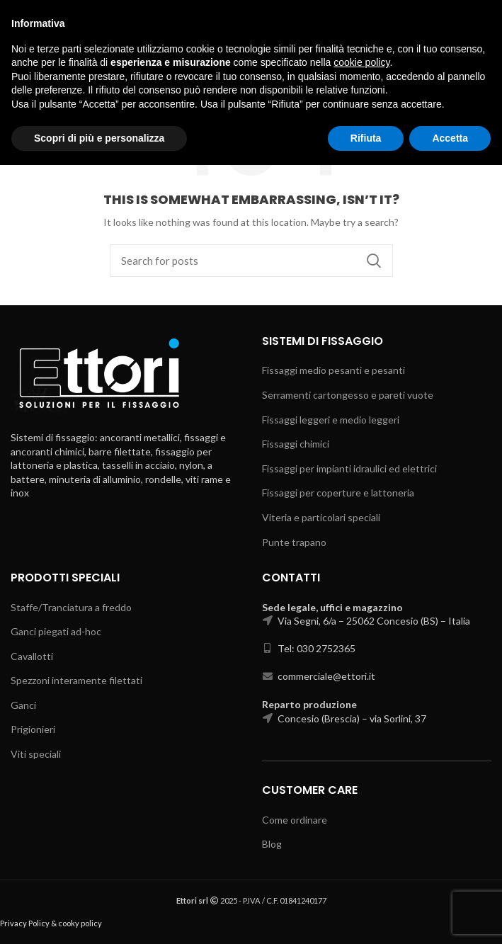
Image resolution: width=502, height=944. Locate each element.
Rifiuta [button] (366, 916)
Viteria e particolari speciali (321, 517)
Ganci (23, 705)
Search (374, 260)
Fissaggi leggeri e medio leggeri (330, 420)
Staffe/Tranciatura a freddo (71, 607)
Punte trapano (294, 542)
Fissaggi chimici (295, 444)
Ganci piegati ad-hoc (56, 631)
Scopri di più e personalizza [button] (99, 916)
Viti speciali (36, 754)
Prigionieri (33, 729)
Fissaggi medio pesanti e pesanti (333, 370)
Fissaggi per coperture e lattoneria (338, 493)
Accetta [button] (450, 916)
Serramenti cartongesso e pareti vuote (347, 395)
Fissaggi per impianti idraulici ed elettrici (349, 468)
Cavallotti (32, 656)
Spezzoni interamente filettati (76, 680)
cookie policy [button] (361, 841)
